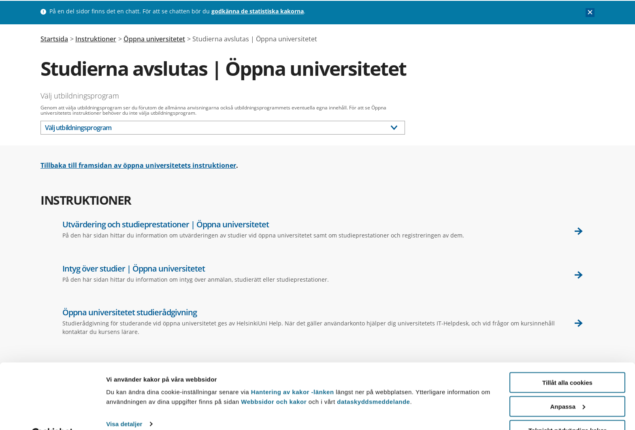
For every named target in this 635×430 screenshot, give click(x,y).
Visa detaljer (124, 403)
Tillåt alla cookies (567, 362)
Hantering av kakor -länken (292, 371)
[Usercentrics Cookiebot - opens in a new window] (52, 414)
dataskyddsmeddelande (373, 381)
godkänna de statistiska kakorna (257, 11)
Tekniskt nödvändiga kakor (567, 409)
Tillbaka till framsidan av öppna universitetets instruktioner (138, 165)
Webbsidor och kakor (274, 381)
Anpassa (567, 386)
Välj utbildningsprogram (79, 96)
